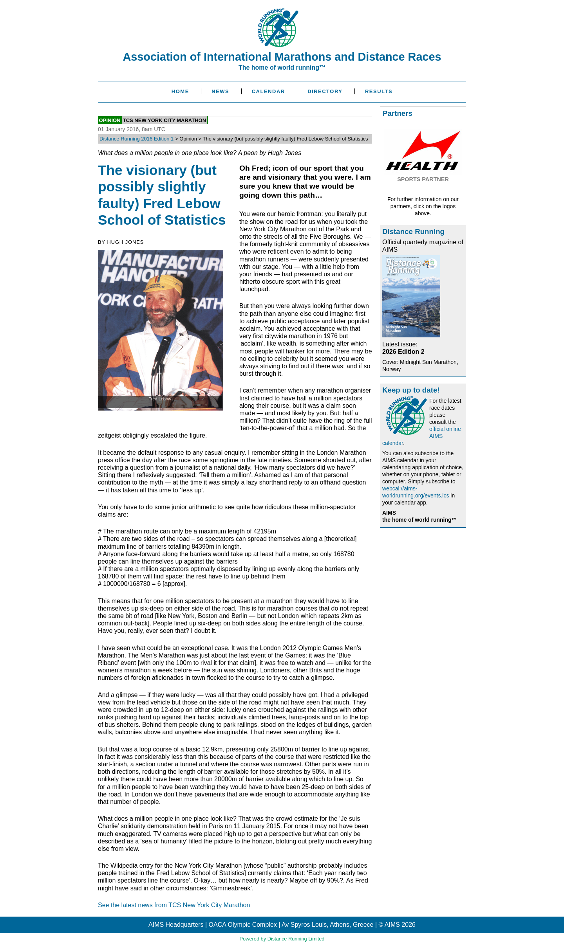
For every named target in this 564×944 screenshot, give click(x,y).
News (220, 91)
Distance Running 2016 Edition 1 (136, 139)
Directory (324, 91)
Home (180, 91)
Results (378, 91)
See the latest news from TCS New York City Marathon (174, 905)
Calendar (268, 91)
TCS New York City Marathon (164, 120)
